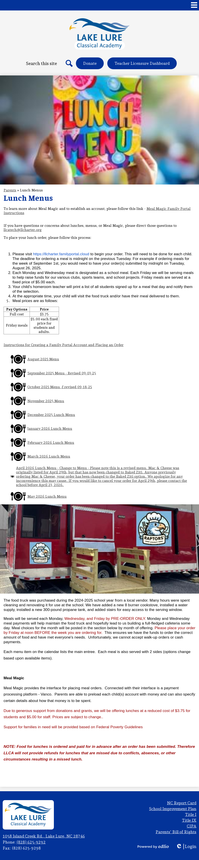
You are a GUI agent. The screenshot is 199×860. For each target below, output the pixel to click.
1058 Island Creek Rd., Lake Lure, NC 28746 (44, 836)
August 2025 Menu (43, 359)
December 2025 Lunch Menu (51, 415)
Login (186, 846)
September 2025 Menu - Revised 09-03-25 (61, 373)
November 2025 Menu (45, 401)
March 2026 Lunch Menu (48, 456)
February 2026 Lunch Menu (50, 442)
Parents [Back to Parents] (10, 190)
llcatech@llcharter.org (23, 230)
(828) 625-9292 (31, 842)
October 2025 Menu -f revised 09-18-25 (59, 387)
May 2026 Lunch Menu (47, 496)
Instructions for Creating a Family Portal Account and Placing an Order (64, 345)
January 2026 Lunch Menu (49, 428)
